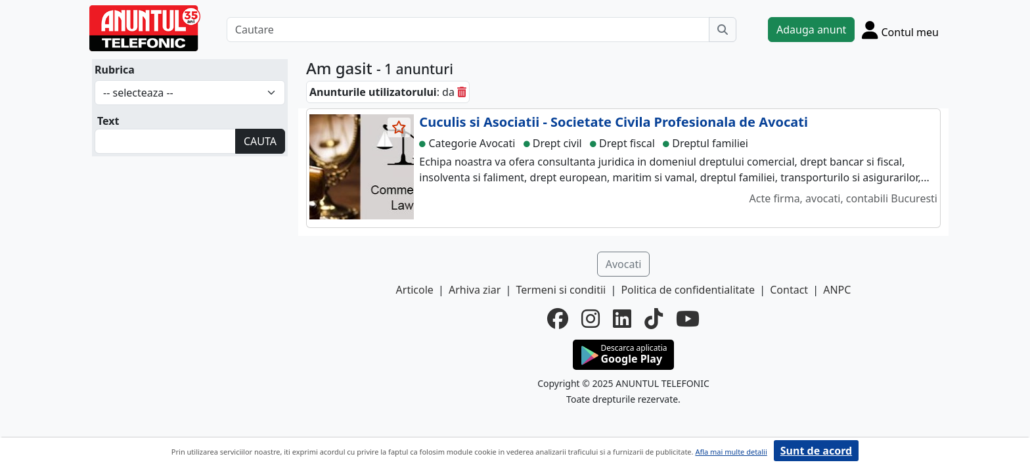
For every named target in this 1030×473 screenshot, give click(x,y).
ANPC (837, 289)
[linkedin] (622, 318)
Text (108, 121)
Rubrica (115, 69)
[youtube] (688, 318)
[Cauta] (722, 29)
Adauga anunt (811, 29)
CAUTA (260, 141)
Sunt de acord (816, 450)
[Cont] (900, 29)
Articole (415, 289)
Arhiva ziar (475, 289)
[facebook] (557, 318)
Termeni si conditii (561, 289)
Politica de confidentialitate (688, 289)
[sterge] (461, 92)
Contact (789, 289)
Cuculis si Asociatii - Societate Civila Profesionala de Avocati (613, 122)
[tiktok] (653, 318)
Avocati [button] (624, 264)
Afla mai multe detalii (731, 452)
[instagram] (590, 318)
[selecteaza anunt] (399, 127)
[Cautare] (468, 29)
